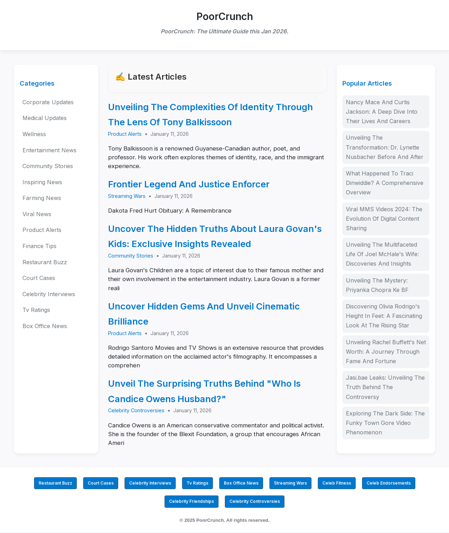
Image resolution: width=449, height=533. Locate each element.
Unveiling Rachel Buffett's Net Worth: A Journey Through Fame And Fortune (386, 352)
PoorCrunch (224, 16)
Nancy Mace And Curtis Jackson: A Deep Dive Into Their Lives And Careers (381, 112)
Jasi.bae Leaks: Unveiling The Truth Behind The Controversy (385, 387)
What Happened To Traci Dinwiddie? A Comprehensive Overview (384, 183)
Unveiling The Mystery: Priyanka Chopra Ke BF (377, 285)
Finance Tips (39, 245)
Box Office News (44, 325)
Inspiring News (42, 182)
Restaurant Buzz (44, 262)
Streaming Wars (127, 196)
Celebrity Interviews (48, 294)
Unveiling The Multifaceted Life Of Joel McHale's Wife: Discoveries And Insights (382, 254)
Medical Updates (44, 117)
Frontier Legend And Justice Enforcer (189, 184)
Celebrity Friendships (191, 501)
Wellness (34, 134)
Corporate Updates (48, 102)
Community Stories (47, 165)
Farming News (41, 197)
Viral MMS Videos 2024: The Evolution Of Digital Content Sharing (384, 219)
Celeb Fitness (336, 483)
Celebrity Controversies (136, 410)
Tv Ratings (36, 309)
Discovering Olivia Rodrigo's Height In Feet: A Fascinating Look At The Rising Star (384, 316)
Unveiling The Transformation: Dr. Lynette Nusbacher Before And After (384, 147)
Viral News (36, 214)
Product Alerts (41, 229)
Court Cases (38, 277)
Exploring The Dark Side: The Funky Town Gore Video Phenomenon (385, 423)
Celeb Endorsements (389, 483)
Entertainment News (49, 150)
